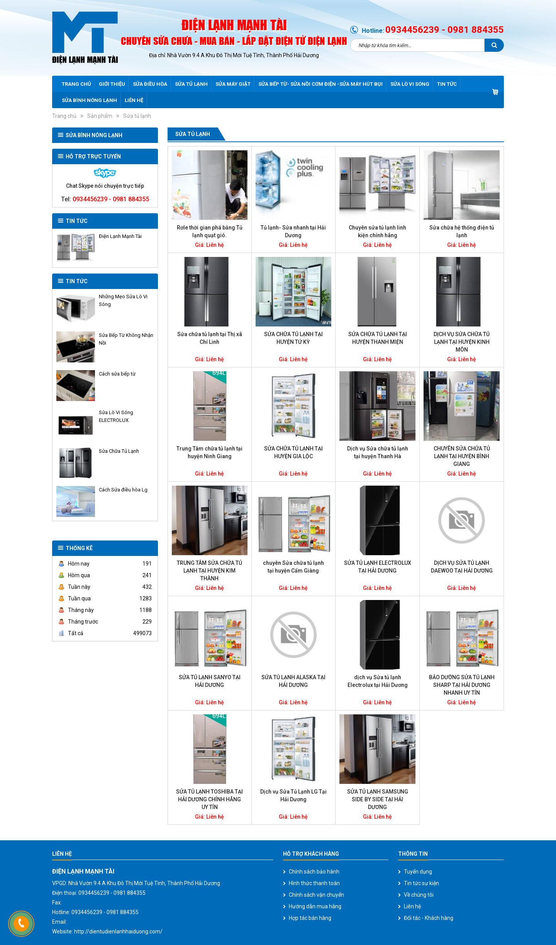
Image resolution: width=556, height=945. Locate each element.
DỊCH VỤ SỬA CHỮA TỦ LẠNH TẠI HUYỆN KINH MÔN (462, 342)
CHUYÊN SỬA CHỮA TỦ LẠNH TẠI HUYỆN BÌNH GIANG (462, 456)
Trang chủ (76, 84)
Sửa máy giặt (233, 84)
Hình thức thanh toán (314, 883)
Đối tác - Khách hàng (428, 918)
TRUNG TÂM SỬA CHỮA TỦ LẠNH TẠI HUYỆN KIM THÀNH (209, 570)
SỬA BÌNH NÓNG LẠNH (89, 100)
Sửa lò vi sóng (409, 84)
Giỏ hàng (495, 92)
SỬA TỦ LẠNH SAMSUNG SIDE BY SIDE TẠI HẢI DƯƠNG (377, 799)
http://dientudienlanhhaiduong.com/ (118, 931)
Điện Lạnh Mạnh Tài (120, 236)
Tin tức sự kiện (421, 883)
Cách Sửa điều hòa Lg (123, 490)
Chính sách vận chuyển (316, 895)
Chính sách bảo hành (314, 872)
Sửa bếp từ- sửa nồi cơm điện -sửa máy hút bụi (320, 84)
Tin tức (447, 84)
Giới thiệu (112, 84)
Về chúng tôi (419, 895)
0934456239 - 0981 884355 (444, 29)
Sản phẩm (99, 116)
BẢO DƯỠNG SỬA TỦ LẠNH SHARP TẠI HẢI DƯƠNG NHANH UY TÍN (462, 685)
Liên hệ (134, 100)
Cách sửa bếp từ (117, 374)
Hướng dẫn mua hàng (315, 906)
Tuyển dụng (418, 872)
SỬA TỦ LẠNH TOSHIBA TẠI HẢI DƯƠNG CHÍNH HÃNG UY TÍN (209, 799)
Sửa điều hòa (150, 84)
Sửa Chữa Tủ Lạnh (119, 451)
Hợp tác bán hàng (310, 918)
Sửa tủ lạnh (191, 84)
